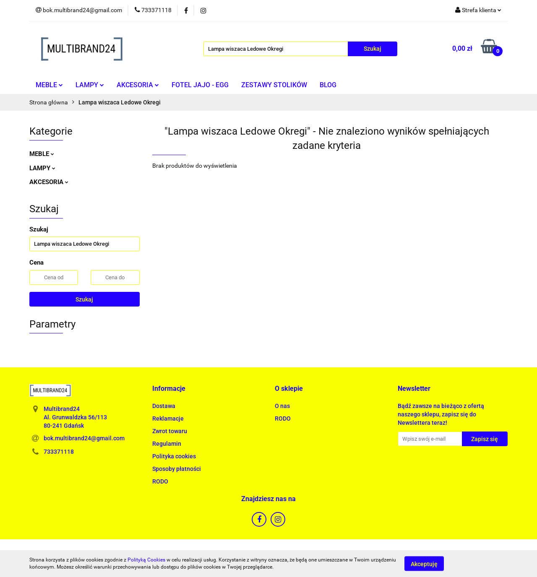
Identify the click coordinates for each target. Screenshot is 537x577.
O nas (282, 406)
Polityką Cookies (146, 560)
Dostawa (163, 406)
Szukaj (84, 299)
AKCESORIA (138, 85)
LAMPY (90, 85)
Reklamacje (168, 418)
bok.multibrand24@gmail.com (84, 438)
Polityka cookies (174, 456)
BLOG (328, 85)
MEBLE (49, 85)
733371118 (59, 451)
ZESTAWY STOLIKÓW (274, 85)
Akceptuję (424, 563)
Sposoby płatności (176, 468)
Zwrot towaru (169, 431)
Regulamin (166, 443)
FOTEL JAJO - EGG (200, 85)
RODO (160, 481)
